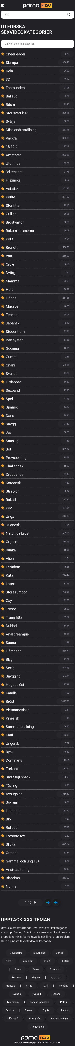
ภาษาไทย (28, 961)
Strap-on (12, 491)
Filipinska (13, 180)
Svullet (11, 373)
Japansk (12, 323)
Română (63, 985)
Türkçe (28, 1010)
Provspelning (16, 458)
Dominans (14, 760)
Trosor (11, 609)
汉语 (45, 985)
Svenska (17, 994)
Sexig (10, 668)
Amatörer (13, 155)
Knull (10, 735)
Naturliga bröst (17, 533)
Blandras (13, 878)
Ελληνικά (55, 969)
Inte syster (14, 340)
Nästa (48, 902)
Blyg (9, 659)
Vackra (11, 138)
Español (56, 994)
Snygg (11, 424)
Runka (11, 550)
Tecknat (12, 315)
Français (10, 985)
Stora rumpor (16, 592)
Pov (9, 508)
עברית (29, 985)
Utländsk (13, 525)
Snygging (13, 676)
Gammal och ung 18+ (23, 861)
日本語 (65, 961)
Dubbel (11, 626)
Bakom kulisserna (20, 231)
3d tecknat (14, 172)
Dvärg (10, 273)
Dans (10, 416)
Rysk (9, 752)
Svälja (10, 121)
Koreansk (13, 483)
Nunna (11, 886)
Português (34, 1018)
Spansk (12, 407)
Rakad (11, 500)
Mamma (12, 281)
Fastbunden (15, 88)
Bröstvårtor (15, 222)
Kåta (9, 575)
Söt (8, 449)
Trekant (12, 769)
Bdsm (10, 104)
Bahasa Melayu (59, 1018)
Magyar (36, 977)
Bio (8, 819)
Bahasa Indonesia (39, 1002)
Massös (12, 306)
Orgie (10, 264)
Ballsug (11, 96)
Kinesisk (12, 718)
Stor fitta (13, 205)
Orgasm (12, 542)
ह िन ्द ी (12, 1018)
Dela (9, 71)
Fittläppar (13, 382)
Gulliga (11, 214)
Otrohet (12, 853)
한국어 (47, 961)
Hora (10, 289)
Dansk (35, 969)
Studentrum (15, 331)
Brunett (12, 247)
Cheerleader (15, 54)
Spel (9, 399)
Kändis (11, 693)
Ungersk (12, 743)
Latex (10, 584)
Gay (9, 600)
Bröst (10, 701)
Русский (37, 994)
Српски (60, 953)
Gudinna (12, 348)
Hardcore (13, 811)
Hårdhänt (13, 651)
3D (8, 79)
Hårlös (11, 298)
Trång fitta (14, 617)
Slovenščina (16, 953)
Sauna (11, 642)
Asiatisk (12, 189)
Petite (10, 197)
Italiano (65, 1010)
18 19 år (12, 147)
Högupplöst (15, 685)
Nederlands (37, 1026)
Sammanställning (20, 727)
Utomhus (13, 163)
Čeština (10, 1010)
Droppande (14, 474)
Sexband (13, 390)
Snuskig (12, 441)
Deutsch (16, 977)
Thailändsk (14, 466)
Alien (10, 558)
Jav (9, 432)
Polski (63, 1002)
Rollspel (12, 827)
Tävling (11, 785)
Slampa (12, 62)
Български (13, 1002)
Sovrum (12, 802)
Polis (9, 239)
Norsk (9, 961)
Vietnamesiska (17, 710)
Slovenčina (39, 953)
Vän (9, 256)
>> (56, 902)
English (46, 1010)
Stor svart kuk (17, 113)
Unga (10, 516)
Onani (10, 365)
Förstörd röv (15, 836)
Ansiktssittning (17, 869)
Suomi (18, 969)
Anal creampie (17, 634)
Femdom (13, 567)
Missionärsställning (21, 130)
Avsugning (14, 794)
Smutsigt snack (18, 777)
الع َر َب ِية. (56, 977)
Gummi (11, 357)
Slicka (10, 844)
